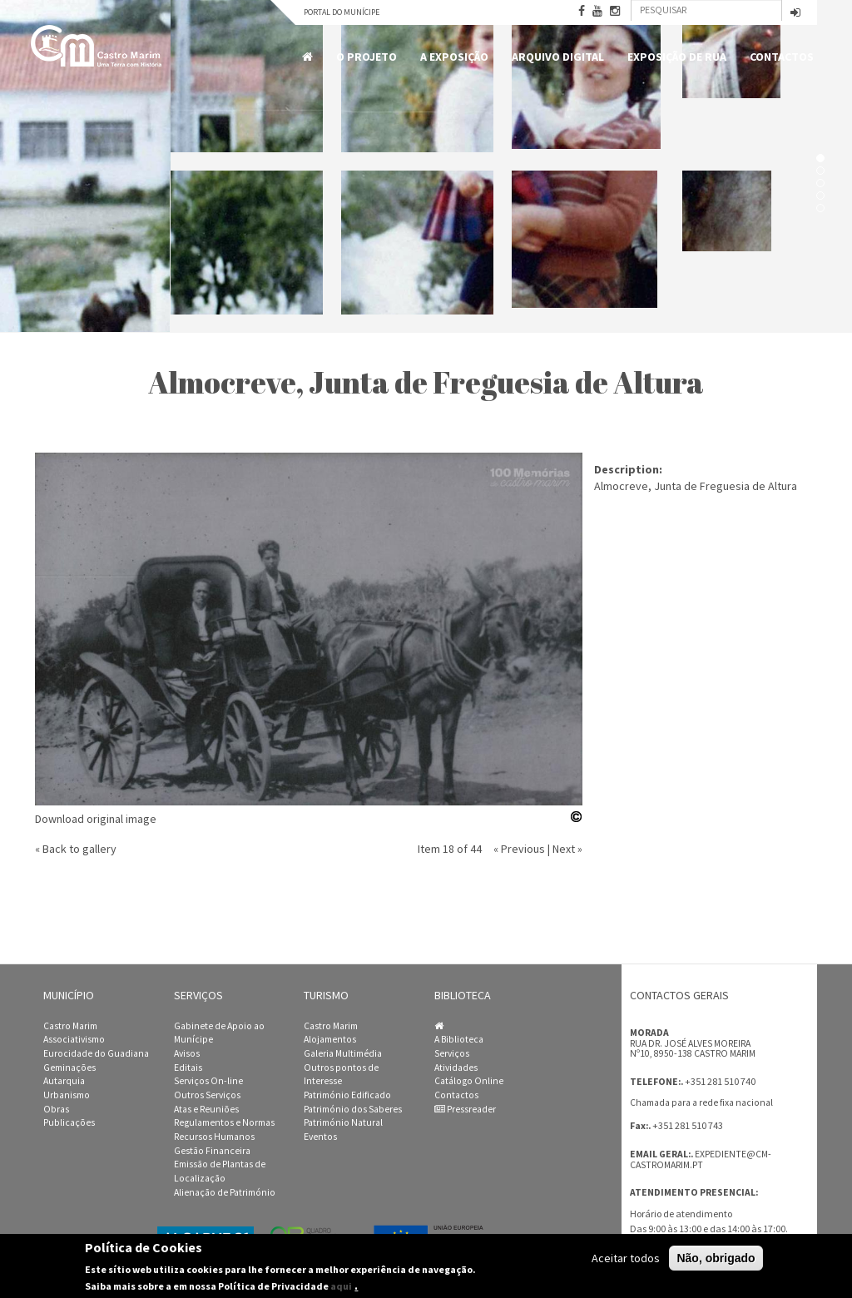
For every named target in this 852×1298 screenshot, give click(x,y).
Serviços (451, 1053)
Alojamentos (330, 1039)
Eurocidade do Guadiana (96, 1053)
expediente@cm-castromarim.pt (700, 1159)
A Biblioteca (458, 1039)
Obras (56, 1109)
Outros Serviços (207, 1095)
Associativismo (74, 1039)
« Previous (519, 848)
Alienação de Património (224, 1192)
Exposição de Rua (676, 56)
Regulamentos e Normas (224, 1122)
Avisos (187, 1053)
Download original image (95, 818)
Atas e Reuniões (206, 1109)
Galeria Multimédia (343, 1053)
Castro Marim (70, 1026)
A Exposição (454, 56)
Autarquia (64, 1081)
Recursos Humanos (214, 1136)
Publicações (69, 1122)
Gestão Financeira (212, 1151)
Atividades (456, 1067)
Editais (188, 1067)
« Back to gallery (75, 848)
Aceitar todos (626, 1258)
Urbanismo (66, 1095)
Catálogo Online (468, 1081)
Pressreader (465, 1109)
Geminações (69, 1067)
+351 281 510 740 (720, 1081)
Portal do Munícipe (341, 12)
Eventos (320, 1136)
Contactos (782, 56)
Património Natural (343, 1122)
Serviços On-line (208, 1081)
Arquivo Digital (558, 56)
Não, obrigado (715, 1258)
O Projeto (366, 56)
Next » (567, 848)
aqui (341, 1287)
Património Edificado (347, 1095)
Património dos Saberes (353, 1109)
